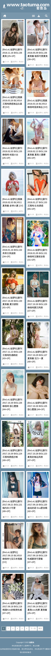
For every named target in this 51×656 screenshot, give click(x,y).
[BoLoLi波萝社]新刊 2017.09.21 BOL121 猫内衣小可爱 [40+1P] (12, 506)
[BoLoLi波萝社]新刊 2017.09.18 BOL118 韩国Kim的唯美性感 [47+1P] (12, 608)
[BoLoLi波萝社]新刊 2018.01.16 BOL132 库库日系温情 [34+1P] (12, 252)
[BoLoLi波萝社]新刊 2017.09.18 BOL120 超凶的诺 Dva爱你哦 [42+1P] (37, 506)
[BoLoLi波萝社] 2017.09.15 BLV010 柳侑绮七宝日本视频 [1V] (12, 557)
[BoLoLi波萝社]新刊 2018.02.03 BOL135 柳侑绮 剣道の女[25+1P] (12, 153)
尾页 (40, 628)
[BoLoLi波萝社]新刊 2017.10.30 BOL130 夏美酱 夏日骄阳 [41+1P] (12, 303)
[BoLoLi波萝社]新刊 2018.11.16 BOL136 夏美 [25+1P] (12, 52)
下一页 (33, 628)
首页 (5, 16)
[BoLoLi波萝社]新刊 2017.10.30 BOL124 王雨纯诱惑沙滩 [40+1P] (12, 455)
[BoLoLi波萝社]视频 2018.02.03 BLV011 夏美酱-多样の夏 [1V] (12, 202)
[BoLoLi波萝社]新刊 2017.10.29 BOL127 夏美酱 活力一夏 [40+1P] (37, 357)
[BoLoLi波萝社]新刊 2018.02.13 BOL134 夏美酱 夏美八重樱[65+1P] (37, 153)
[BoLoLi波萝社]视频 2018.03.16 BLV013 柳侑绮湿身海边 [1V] (37, 103)
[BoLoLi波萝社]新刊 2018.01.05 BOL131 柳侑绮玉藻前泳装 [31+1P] (37, 255)
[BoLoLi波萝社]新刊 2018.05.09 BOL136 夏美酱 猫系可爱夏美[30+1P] (37, 54)
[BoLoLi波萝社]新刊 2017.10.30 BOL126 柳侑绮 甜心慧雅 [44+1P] (12, 404)
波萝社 (15, 62)
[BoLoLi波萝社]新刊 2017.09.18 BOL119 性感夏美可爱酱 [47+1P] (37, 557)
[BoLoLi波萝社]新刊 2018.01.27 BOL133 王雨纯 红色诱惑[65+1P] (37, 204)
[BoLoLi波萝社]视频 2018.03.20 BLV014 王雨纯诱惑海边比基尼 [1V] (12, 102)
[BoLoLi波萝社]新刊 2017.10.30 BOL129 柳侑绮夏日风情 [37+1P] (37, 306)
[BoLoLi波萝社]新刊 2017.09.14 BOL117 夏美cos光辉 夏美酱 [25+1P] (37, 608)
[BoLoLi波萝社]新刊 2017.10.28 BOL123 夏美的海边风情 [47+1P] (37, 455)
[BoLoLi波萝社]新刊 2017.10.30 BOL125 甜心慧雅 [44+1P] (37, 406)
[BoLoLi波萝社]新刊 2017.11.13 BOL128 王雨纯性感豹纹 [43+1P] (12, 353)
